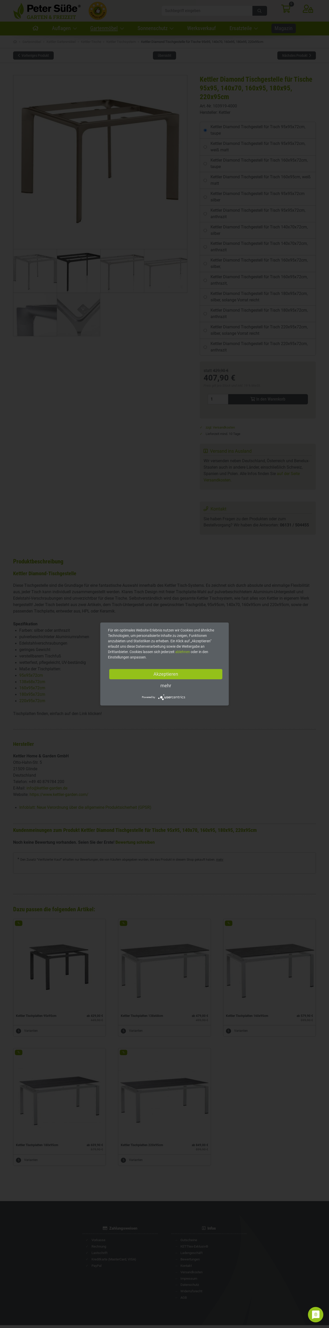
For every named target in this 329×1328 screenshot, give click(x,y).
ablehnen (182, 652)
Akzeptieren (165, 674)
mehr (165, 685)
